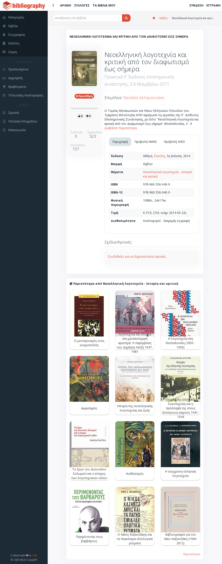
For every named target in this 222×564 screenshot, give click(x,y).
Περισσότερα (191, 554)
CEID (35, 555)
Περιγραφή (120, 142)
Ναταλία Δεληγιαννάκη (143, 97)
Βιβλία (164, 18)
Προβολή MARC (145, 142)
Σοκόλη (159, 156)
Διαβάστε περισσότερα (120, 128)
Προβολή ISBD (174, 142)
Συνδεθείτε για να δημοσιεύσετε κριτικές (137, 256)
